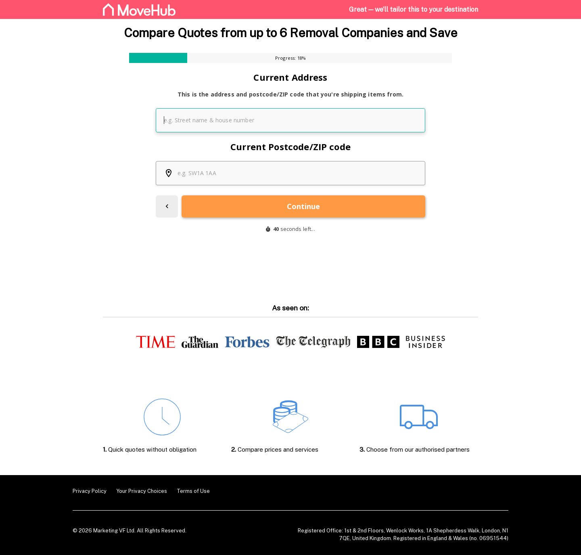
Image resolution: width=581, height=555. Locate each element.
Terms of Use (193, 491)
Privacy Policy (90, 491)
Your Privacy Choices (141, 491)
